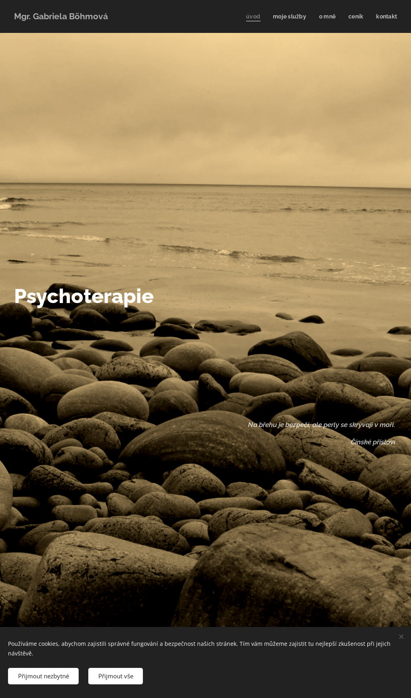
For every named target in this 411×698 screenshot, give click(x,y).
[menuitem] (250, 16)
